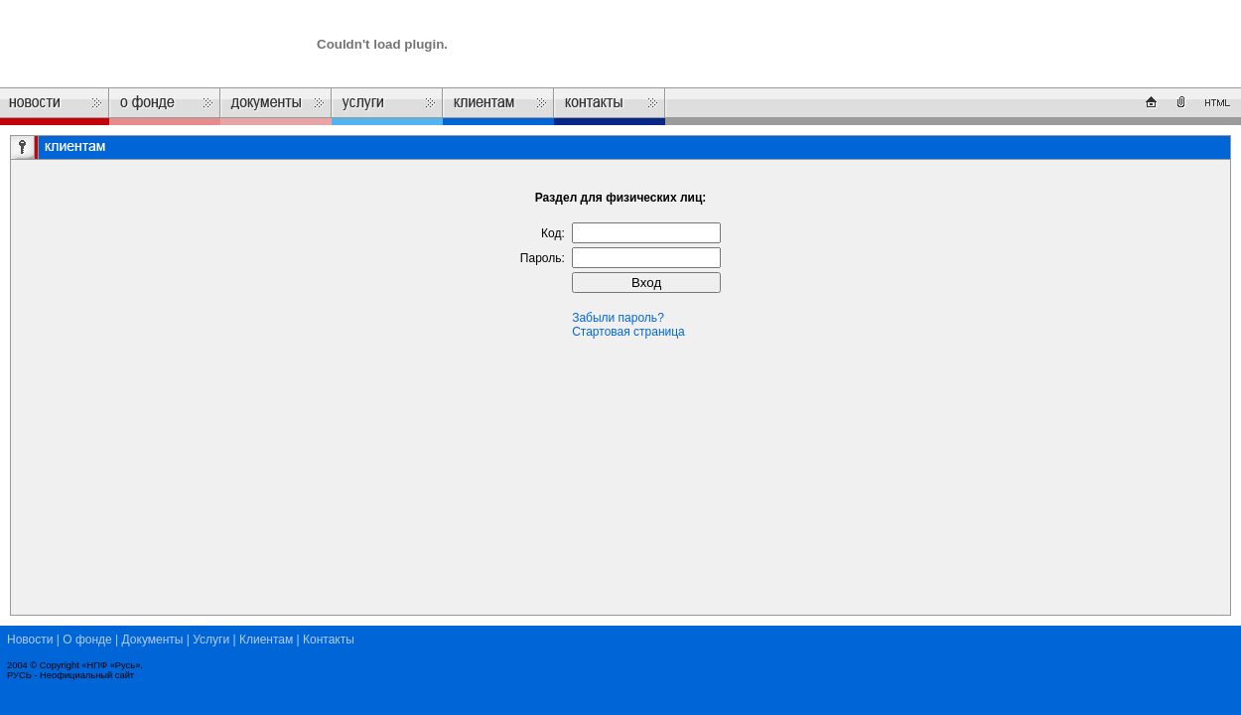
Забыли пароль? (618, 318)
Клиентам (266, 639)
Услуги (211, 639)
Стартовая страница (628, 332)
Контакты (328, 639)
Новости (30, 639)
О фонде (87, 639)
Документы (153, 639)
